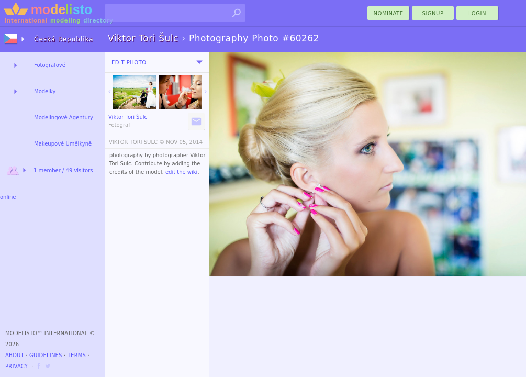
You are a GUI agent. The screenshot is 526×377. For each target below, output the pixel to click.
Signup (433, 13)
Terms (77, 355)
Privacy (16, 366)
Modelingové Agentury (63, 117)
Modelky (44, 91)
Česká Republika (64, 39)
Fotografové (49, 65)
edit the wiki (181, 172)
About (14, 355)
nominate (389, 13)
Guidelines (45, 355)
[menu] (199, 62)
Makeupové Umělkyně (63, 144)
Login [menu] (477, 13)
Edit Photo (129, 62)
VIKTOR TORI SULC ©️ (136, 142)
